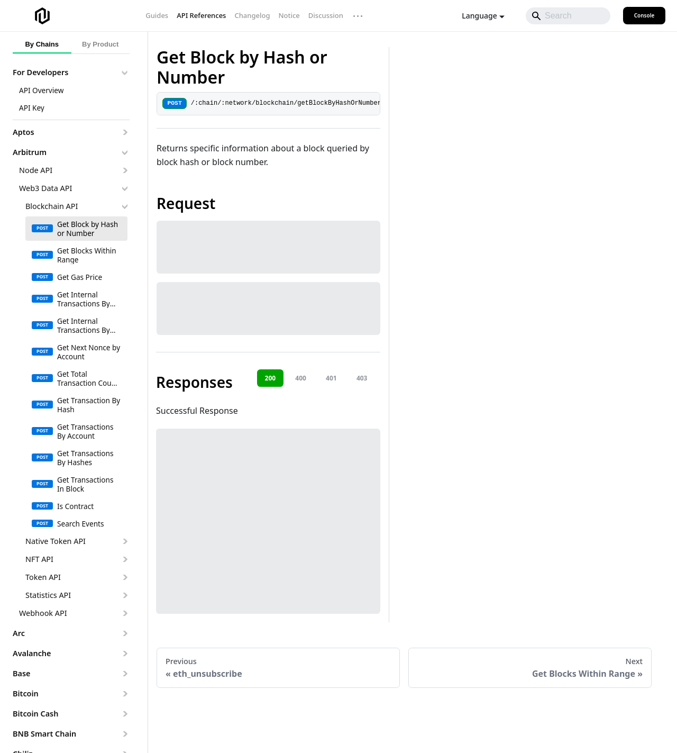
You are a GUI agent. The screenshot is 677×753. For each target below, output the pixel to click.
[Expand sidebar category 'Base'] (125, 674)
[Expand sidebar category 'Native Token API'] (125, 541)
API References (201, 15)
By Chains (42, 44)
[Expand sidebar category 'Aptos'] (125, 132)
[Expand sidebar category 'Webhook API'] (125, 613)
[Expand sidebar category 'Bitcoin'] (125, 694)
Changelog (252, 15)
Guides (156, 15)
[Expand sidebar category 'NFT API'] (125, 559)
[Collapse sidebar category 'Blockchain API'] (125, 206)
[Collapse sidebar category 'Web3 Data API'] (125, 188)
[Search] (568, 15)
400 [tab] (300, 378)
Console (644, 15)
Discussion (325, 15)
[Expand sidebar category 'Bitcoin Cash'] (125, 714)
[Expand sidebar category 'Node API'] (125, 170)
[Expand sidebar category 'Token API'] (125, 577)
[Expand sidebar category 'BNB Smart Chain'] (125, 734)
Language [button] (479, 16)
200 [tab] (270, 378)
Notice (288, 15)
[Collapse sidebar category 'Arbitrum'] (125, 152)
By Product (100, 44)
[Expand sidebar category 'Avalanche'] (125, 653)
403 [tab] (362, 378)
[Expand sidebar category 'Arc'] (125, 633)
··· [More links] (358, 16)
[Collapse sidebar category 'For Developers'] (125, 72)
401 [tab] (331, 378)
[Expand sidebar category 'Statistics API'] (125, 595)
